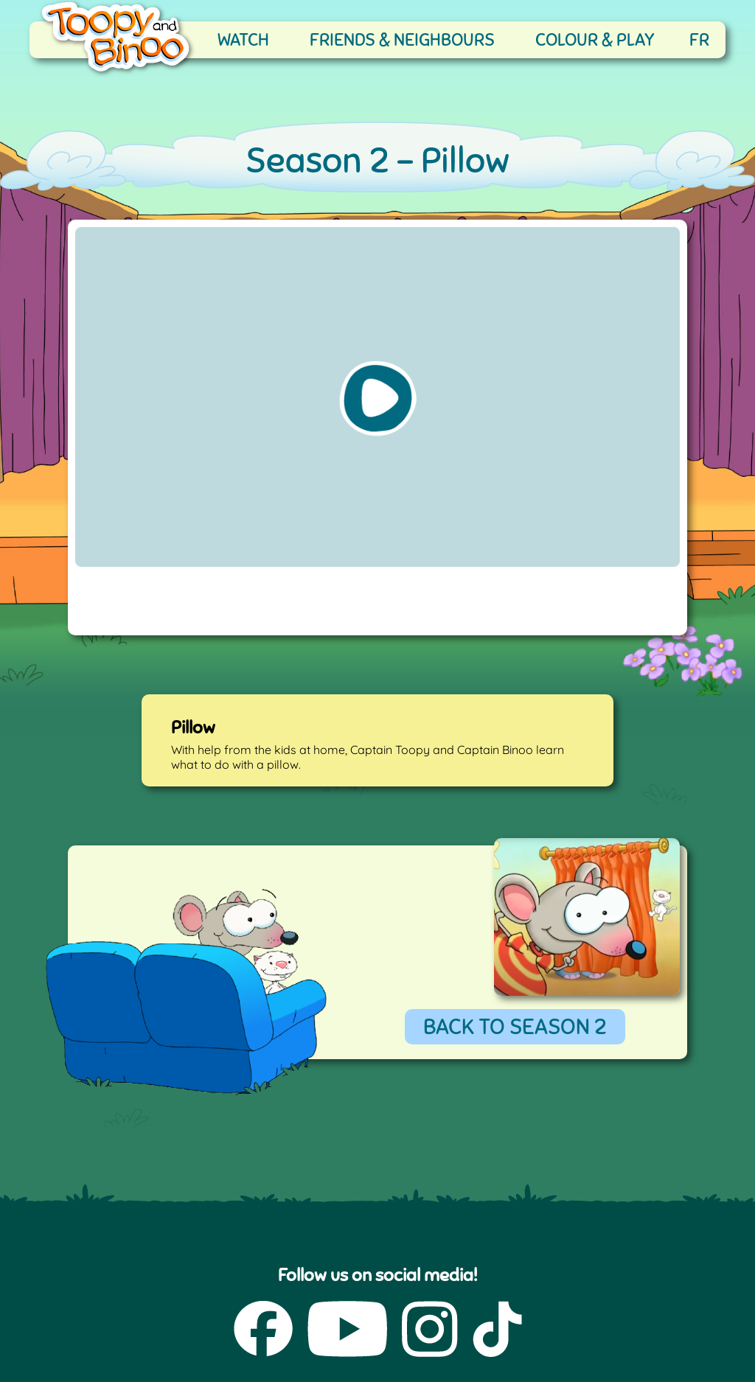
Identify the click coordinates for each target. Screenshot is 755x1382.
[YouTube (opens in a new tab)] (347, 1330)
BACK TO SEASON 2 (515, 1027)
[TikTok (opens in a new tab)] (497, 1330)
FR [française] (699, 40)
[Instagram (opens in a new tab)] (430, 1330)
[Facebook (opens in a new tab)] (263, 1330)
